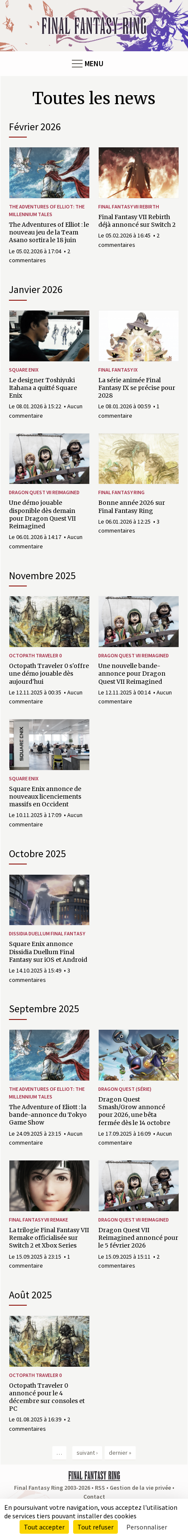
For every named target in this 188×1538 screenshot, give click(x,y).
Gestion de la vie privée (140, 1487)
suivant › (87, 1452)
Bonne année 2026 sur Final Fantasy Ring (131, 506)
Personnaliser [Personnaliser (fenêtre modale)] (146, 1527)
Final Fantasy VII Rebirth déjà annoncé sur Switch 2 (137, 221)
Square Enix (23, 369)
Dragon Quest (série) (124, 1089)
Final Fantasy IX (117, 369)
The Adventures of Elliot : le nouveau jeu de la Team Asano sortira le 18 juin (49, 232)
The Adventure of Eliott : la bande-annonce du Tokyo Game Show (48, 1114)
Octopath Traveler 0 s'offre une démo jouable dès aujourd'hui (49, 673)
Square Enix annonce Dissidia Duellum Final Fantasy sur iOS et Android (48, 951)
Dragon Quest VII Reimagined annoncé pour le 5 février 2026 (138, 1237)
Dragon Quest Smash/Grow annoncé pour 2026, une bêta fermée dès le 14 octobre (134, 1111)
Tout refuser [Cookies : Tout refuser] (95, 1527)
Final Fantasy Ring (121, 492)
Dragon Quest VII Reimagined (44, 492)
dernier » (120, 1452)
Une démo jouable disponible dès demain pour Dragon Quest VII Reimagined (42, 514)
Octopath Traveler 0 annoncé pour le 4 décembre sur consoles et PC (47, 1397)
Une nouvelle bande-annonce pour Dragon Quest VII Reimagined (131, 673)
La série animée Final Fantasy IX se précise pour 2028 (136, 387)
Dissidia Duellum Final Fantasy (47, 933)
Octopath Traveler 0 (35, 655)
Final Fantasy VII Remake (38, 1219)
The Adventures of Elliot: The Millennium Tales (47, 210)
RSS (100, 1487)
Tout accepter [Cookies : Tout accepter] (44, 1527)
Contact (94, 1496)
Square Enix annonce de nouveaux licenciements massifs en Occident (45, 796)
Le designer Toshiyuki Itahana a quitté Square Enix (43, 387)
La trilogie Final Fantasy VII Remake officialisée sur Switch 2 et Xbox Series (49, 1237)
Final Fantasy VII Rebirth (128, 206)
